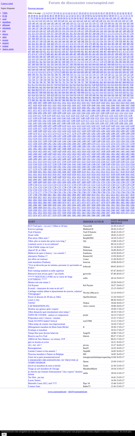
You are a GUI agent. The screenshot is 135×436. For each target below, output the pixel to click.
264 (78, 33)
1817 (127, 195)
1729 (127, 184)
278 (131, 33)
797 (82, 82)
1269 (30, 133)
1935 (59, 210)
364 (33, 44)
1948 (122, 210)
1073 (40, 110)
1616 (113, 172)
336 (33, 41)
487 (75, 54)
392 (33, 46)
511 (59, 56)
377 (82, 44)
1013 (69, 102)
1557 (40, 166)
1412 (83, 149)
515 (75, 56)
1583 (59, 169)
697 (128, 72)
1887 (40, 205)
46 (51, 15)
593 (52, 64)
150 (71, 23)
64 (99, 15)
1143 (59, 118)
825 (82, 85)
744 (94, 77)
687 (90, 72)
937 (82, 95)
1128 (92, 115)
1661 (118, 177)
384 (109, 44)
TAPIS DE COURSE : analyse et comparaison (48, 315)
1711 (40, 184)
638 (116, 67)
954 (41, 97)
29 (109, 13)
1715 (59, 184)
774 (101, 79)
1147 (78, 118)
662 (101, 69)
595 (59, 64)
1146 (73, 118)
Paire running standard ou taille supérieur (46, 270)
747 (105, 77)
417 (128, 46)
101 (95, 18)
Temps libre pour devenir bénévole (43, 333)
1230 (54, 128)
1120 (53, 115)
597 (67, 64)
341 (52, 41)
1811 (98, 195)
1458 (93, 154)
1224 (132, 126)
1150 (92, 118)
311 (44, 38)
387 (120, 44)
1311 (127, 136)
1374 (113, 143)
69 (113, 15)
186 (101, 26)
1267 (127, 131)
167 (29, 26)
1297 (59, 136)
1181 (30, 123)
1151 (97, 118)
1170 (83, 120)
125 (81, 21)
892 (124, 90)
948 (124, 95)
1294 (45, 136)
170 (41, 26)
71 (118, 15)
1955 (49, 213)
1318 (54, 138)
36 (128, 13)
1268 (132, 131)
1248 (35, 131)
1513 (40, 161)
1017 (88, 102)
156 (94, 23)
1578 (35, 169)
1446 (35, 154)
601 (82, 64)
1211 (69, 126)
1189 (68, 123)
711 (75, 74)
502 (131, 54)
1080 (74, 110)
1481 (98, 156)
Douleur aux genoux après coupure (43, 309)
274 (116, 33)
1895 (79, 205)
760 (48, 79)
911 (90, 92)
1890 (54, 205)
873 (52, 90)
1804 (64, 195)
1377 (127, 143)
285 (52, 36)
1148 (83, 118)
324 (94, 38)
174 (56, 26)
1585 (69, 169)
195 (29, 28)
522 (101, 56)
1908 (35, 207)
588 (33, 64)
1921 (98, 207)
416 (124, 46)
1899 (98, 205)
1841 (30, 200)
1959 (69, 213)
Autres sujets (8, 49)
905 (67, 92)
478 (41, 54)
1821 (40, 197)
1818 (132, 195)
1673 (69, 179)
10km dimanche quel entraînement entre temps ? (49, 312)
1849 (69, 200)
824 (78, 85)
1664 (132, 177)
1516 (54, 161)
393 (37, 46)
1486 (122, 156)
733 (52, 77)
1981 (69, 215)
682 (71, 72)
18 (80, 13)
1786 (83, 192)
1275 (59, 133)
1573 (118, 166)
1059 (79, 108)
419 (29, 49)
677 (52, 72)
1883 (127, 202)
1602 (45, 172)
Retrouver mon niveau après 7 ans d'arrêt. (46, 273)
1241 (108, 128)
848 (63, 87)
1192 (83, 123)
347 (75, 41)
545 (82, 59)
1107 (97, 113)
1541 (69, 164)
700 (33, 74)
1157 (126, 118)
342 (56, 41)
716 (94, 74)
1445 (30, 154)
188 (109, 26)
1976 (45, 215)
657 (82, 69)
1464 (122, 154)
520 (94, 56)
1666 (35, 179)
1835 (108, 197)
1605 (59, 172)
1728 (122, 184)
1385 (59, 146)
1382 (45, 146)
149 (67, 23)
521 (97, 56)
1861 (127, 200)
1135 (125, 115)
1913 (59, 207)
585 (128, 62)
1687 (30, 182)
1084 (93, 110)
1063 (98, 108)
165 (128, 23)
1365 (69, 143)
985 (52, 100)
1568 (93, 166)
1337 (40, 141)
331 (120, 38)
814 (41, 85)
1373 (108, 143)
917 (113, 92)
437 (97, 49)
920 (124, 92)
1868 (54, 202)
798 (86, 82)
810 (131, 82)
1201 (126, 123)
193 (128, 26)
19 (82, 13)
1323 (79, 138)
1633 (88, 174)
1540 (64, 164)
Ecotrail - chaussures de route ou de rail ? (46, 288)
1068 (122, 108)
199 (44, 28)
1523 (88, 161)
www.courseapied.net (57, 391)
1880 (113, 202)
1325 (88, 138)
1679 (98, 179)
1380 (35, 146)
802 (101, 82)
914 (101, 92)
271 (105, 33)
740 (78, 77)
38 (29, 15)
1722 (93, 184)
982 (41, 100)
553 (113, 59)
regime (5, 46)
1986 (93, 215)
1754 (35, 189)
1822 (45, 197)
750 (116, 77)
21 (88, 13)
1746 (103, 187)
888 (109, 90)
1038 (83, 105)
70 (116, 15)
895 (29, 92)
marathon (6, 22)
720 (109, 74)
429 (67, 49)
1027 (30, 105)
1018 (93, 102)
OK (4, 434)
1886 (35, 205)
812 (33, 85)
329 (113, 38)
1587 (79, 169)
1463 (118, 154)
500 (124, 54)
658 (86, 69)
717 (97, 74)
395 (44, 46)
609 (113, 64)
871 (44, 90)
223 (29, 31)
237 (82, 31)
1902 (113, 205)
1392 (93, 146)
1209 (59, 126)
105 (110, 18)
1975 (40, 215)
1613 (98, 172)
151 (75, 23)
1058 (74, 108)
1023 (117, 102)
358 (116, 41)
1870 (64, 202)
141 (37, 23)
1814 (113, 195)
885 (97, 90)
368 (48, 44)
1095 (40, 113)
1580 (45, 169)
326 (101, 38)
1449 (49, 154)
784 (33, 82)
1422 (132, 149)
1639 (118, 174)
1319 (59, 138)
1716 (64, 184)
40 (34, 15)
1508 (122, 159)
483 (59, 54)
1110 (112, 113)
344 (63, 41)
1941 (88, 210)
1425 (40, 151)
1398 (122, 146)
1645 (40, 177)
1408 (64, 149)
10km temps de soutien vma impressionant (46, 324)
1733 (40, 187)
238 (86, 31)
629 (82, 67)
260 (63, 33)
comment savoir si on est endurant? (43, 244)
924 (33, 95)
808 (124, 82)
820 (63, 85)
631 (90, 67)
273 (113, 33)
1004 (129, 100)
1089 (118, 110)
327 (105, 38)
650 (56, 69)
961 (67, 97)
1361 (49, 143)
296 (94, 36)
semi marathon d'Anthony (39, 262)
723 (120, 74)
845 (52, 87)
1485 (118, 156)
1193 (87, 123)
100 (92, 18)
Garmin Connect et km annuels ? (42, 351)
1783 (69, 192)
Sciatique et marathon (37, 330)
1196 (102, 123)
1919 (88, 207)
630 (86, 67)
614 (131, 64)
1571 (108, 166)
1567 (88, 166)
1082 (83, 110)
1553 (127, 164)
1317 (49, 138)
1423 (30, 151)
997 (97, 100)
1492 (45, 159)
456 (63, 51)
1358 (35, 143)
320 (78, 38)
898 (41, 92)
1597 (127, 169)
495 (105, 54)
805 (113, 82)
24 (96, 13)
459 (75, 51)
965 (82, 97)
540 (63, 59)
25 (99, 13)
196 (33, 28)
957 (52, 97)
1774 (132, 189)
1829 (79, 197)
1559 (49, 166)
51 (64, 15)
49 (59, 15)
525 (113, 56)
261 (67, 33)
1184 (44, 123)
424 (48, 49)
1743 (88, 187)
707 (59, 74)
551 (105, 59)
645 (37, 69)
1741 (79, 187)
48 (56, 15)
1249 (40, 131)
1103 (78, 113)
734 (56, 77)
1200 (121, 123)
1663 (127, 177)
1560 (54, 166)
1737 (59, 187)
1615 (108, 172)
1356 (132, 141)
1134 (120, 115)
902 (56, 92)
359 (120, 41)
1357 (30, 143)
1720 (83, 184)
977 (128, 97)
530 (131, 56)
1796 (132, 192)
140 (33, 23)
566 (56, 62)
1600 (35, 172)
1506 (113, 159)
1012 (64, 102)
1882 (122, 202)
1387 (69, 146)
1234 (74, 128)
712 (78, 74)
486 (71, 54)
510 (56, 56)
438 (101, 49)
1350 (103, 141)
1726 (113, 184)
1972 (132, 213)
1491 (40, 159)
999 (105, 100)
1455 (79, 154)
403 (75, 46)
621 (52, 67)
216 (109, 28)
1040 (93, 105)
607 (105, 64)
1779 (49, 192)
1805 (69, 195)
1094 (35, 113)
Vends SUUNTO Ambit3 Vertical (42, 321)
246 (116, 31)
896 (33, 92)
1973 (30, 215)
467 (105, 51)
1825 (59, 197)
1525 (98, 161)
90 (64, 18)
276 (124, 33)
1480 (93, 156)
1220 (113, 126)
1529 (117, 161)
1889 (49, 205)
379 (90, 44)
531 (29, 59)
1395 (108, 146)
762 (56, 79)
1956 (54, 213)
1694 (64, 182)
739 (75, 77)
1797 (30, 195)
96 (80, 18)
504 (33, 56)
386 (116, 44)
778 (116, 79)
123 (74, 21)
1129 (97, 115)
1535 (40, 164)
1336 (35, 141)
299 (105, 36)
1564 (74, 166)
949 (128, 95)
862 (116, 87)
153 (82, 23)
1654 (83, 177)
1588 (83, 169)
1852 (83, 200)
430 (71, 49)
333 (128, 38)
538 (56, 59)
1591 (98, 169)
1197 (106, 123)
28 (107, 13)
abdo (4, 37)
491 (90, 54)
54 (72, 15)
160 (109, 23)
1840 (132, 197)
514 (71, 56)
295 (90, 36)
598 (71, 64)
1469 (40, 156)
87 (56, 18)
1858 (113, 200)
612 (124, 64)
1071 (30, 110)
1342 (64, 141)
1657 (98, 177)
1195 (97, 123)
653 (67, 69)
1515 (49, 161)
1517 (59, 161)
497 (113, 54)
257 (52, 33)
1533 (30, 164)
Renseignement (35, 348)
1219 (108, 126)
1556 (35, 166)
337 (37, 41)
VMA (5, 13)
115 (44, 21)
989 (67, 100)
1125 (77, 115)
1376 (122, 143)
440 (109, 49)
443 (120, 49)
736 (63, 77)
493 (97, 54)
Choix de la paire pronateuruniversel (44, 357)
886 (101, 90)
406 (86, 46)
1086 (103, 110)
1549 (108, 164)
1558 (45, 166)
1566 (83, 166)
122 (70, 21)
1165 (59, 120)
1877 (98, 202)
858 (101, 87)
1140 (44, 118)
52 (67, 15)
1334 (132, 138)
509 (52, 56)
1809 (88, 195)
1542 (74, 164)
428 (63, 49)
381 (97, 44)
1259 (88, 131)
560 (33, 62)
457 (67, 51)
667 (120, 69)
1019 (98, 102)
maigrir (5, 43)
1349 (98, 141)
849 (67, 87)
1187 (59, 123)
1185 (49, 123)
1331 (118, 138)
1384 (54, 146)
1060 (83, 108)
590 (41, 64)
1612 (93, 172)
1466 (132, 154)
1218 (103, 126)
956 (48, 97)
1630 (74, 174)
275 (120, 33)
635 (105, 67)
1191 (78, 123)
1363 (59, 143)
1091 (127, 110)
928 (48, 95)
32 (118, 13)
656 (78, 69)
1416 (103, 149)
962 (71, 97)
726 (131, 74)
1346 (83, 141)
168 (33, 26)
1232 (64, 128)
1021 (108, 102)
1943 (98, 210)
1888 (45, 205)
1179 (126, 120)
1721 (88, 184)
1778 (45, 192)
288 (63, 36)
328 (109, 38)
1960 (74, 213)
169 (37, 26)
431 (75, 49)
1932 (45, 210)
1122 (63, 115)
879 (75, 90)
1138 (35, 118)
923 (29, 95)
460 (78, 51)
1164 (54, 120)
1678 (93, 179)
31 (115, 13)
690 (101, 72)
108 (122, 18)
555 (120, 59)
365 (37, 44)
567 (59, 62)
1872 (74, 202)
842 (41, 87)
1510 (132, 159)
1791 (108, 192)
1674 (74, 179)
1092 (132, 110)
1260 (93, 131)
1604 (54, 172)
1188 (63, 123)
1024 (122, 102)
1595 (118, 169)
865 (128, 87)
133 (112, 21)
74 (126, 15)
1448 (45, 154)
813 (37, 85)
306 (131, 36)
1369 (88, 143)
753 (128, 77)
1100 (64, 113)
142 (41, 23)
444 (124, 49)
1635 (98, 174)
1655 (88, 177)
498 (116, 54)
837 (128, 85)
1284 (103, 133)
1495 (59, 159)
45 (48, 15)
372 (63, 44)
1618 (122, 172)
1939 (79, 210)
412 (109, 46)
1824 (54, 197)
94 (75, 18)
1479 (88, 156)
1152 (102, 118)
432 (78, 49)
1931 (40, 210)
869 (37, 90)
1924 (113, 207)
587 (29, 64)
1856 (103, 200)
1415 (98, 149)
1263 (108, 131)
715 (90, 74)
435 (90, 49)
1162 (44, 120)
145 (52, 23)
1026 (132, 102)
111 (29, 21)
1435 (88, 151)
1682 (113, 179)
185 (97, 26)
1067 (118, 108)
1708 (132, 182)
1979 (59, 215)
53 (70, 15)
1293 (40, 136)
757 (37, 79)
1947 (118, 210)
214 (101, 28)
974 (116, 97)
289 (67, 36)
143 (44, 23)
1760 (64, 189)
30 (112, 13)
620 (48, 67)
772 (94, 79)
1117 (39, 115)
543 (75, 59)
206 (71, 28)
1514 (44, 161)
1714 (54, 184)
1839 (127, 197)
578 (101, 62)
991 (75, 100)
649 (52, 69)
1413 (88, 149)
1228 (45, 128)
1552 (122, 164)
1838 (122, 197)
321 (82, 38)
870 (41, 90)
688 (94, 72)
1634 (93, 174)
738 (71, 77)
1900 (103, 205)
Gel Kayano (33, 285)
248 (124, 31)
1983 (79, 215)
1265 (118, 131)
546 (86, 59)
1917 (79, 207)
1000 (109, 100)
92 (70, 18)
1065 (108, 108)
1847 (59, 200)
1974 (35, 215)
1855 (98, 200)
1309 (118, 136)
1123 (68, 115)
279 (29, 36)
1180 (131, 120)
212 (94, 28)
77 (29, 18)
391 (29, 46)
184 (94, 26)
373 (67, 44)
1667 (40, 179)
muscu (5, 34)
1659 (108, 177)
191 (120, 26)
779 (120, 79)
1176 (111, 120)
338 (41, 41)
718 (101, 74)
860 (109, 87)
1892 (64, 205)
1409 (69, 149)
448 (33, 51)
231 (59, 31)
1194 (92, 123)
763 (59, 79)
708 (63, 74)
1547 (98, 164)
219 (120, 28)
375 (75, 44)
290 (71, 36)
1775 (30, 192)
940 (94, 95)
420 (33, 49)
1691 (49, 182)
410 (101, 46)
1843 (40, 200)
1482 (103, 156)
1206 (45, 126)
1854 (93, 200)
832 (109, 85)
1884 (132, 202)
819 (59, 85)
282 (41, 36)
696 (124, 72)
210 (86, 28)
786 (41, 82)
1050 (35, 108)
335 (29, 41)
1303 (88, 136)
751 (120, 77)
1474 (64, 156)
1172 (92, 120)
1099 (59, 113)
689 (97, 72)
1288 (122, 133)
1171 (87, 120)
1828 (74, 197)
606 (101, 64)
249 (128, 31)
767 (75, 79)
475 (29, 54)
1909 (40, 207)
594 (56, 64)
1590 (93, 169)
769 (82, 79)
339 (44, 41)
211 (90, 28)
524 (109, 56)
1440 (113, 151)
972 (109, 97)
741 (82, 77)
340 (48, 41)
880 (78, 90)
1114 (131, 113)
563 (44, 62)
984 (48, 100)
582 (116, 62)
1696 (74, 182)
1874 (83, 202)
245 (113, 31)
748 (109, 77)
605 (97, 64)
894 (131, 90)
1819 (30, 197)
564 (48, 62)
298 (101, 36)
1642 (132, 174)
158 (101, 23)
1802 (54, 195)
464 (94, 51)
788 (48, 82)
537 (52, 59)
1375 (118, 143)
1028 (35, 105)
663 (105, 69)
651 (59, 69)
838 (131, 85)
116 (47, 21)
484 (63, 54)
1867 (49, 202)
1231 (59, 128)
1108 (102, 113)
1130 (101, 115)
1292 (35, 136)
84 (48, 18)
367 (44, 44)
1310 (122, 136)
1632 (83, 174)
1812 (103, 195)
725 (128, 74)
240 (94, 31)
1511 (30, 161)
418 (131, 46)
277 (128, 33)
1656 (93, 177)
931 (59, 95)
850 (71, 87)
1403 (40, 149)
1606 (64, 172)
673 (37, 72)
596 (63, 64)
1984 (83, 215)
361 (128, 41)
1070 (132, 108)
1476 (74, 156)
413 (113, 46)
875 (59, 90)
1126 (82, 115)
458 (71, 51)
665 (113, 69)
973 (113, 97)
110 (129, 18)
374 (71, 44)
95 (78, 18)
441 (113, 49)
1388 (74, 146)
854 (86, 87)
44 (45, 15)
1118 (44, 115)
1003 (124, 100)
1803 (59, 195)
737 (67, 77)
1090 (122, 110)
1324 (83, 138)
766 (71, 79)
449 (37, 51)
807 (120, 82)
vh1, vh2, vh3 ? (35, 345)
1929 (30, 210)
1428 (54, 151)
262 (71, 33)
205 (67, 28)
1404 (45, 149)
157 (97, 23)
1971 (127, 213)
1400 (132, 146)
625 (67, 67)
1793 (118, 192)
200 (48, 28)
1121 (58, 115)
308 (33, 38)
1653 (79, 177)
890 (116, 90)
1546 (93, 164)
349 (82, 41)
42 (40, 15)
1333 (127, 138)
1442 (122, 151)
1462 (113, 154)
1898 (93, 205)
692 (109, 72)
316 (63, 38)
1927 (127, 207)
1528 (113, 161)
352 (94, 41)
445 (128, 49)
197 (37, 28)
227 (44, 31)
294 (86, 36)
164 (124, 23)
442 (116, 49)
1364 (64, 143)
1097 (49, 113)
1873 (79, 202)
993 (82, 100)
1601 (40, 172)
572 (78, 62)
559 (29, 62)
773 (97, 79)
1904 (122, 205)
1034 (64, 105)
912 (94, 92)
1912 (54, 207)
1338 (45, 141)
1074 (45, 110)
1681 (108, 179)
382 (101, 44)
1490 (35, 159)
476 (33, 54)
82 (42, 18)
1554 (132, 164)
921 (128, 92)
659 (90, 69)
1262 (103, 131)
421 (37, 49)
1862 (132, 200)
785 (37, 82)
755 (29, 79)
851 (75, 87)
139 (29, 23)
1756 (45, 189)
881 (82, 90)
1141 (49, 118)
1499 (79, 159)
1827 (69, 197)
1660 (113, 177)
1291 (30, 136)
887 (105, 90)
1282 (93, 133)
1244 (122, 128)
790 (56, 82)
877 (67, 90)
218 (116, 28)
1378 (132, 143)
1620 (132, 172)
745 (97, 77)
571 (75, 62)
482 (56, 54)
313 (52, 38)
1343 (69, 141)
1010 (54, 102)
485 (67, 54)
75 (129, 15)
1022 (113, 102)
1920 (93, 207)
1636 (103, 174)
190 (116, 26)
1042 (103, 105)
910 (86, 92)
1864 (35, 202)
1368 (83, 143)
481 (52, 54)
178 (71, 26)
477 (37, 54)
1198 (111, 123)
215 (105, 28)
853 (82, 87)
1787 (88, 192)
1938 (74, 210)
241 (97, 31)
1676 (83, 179)
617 (37, 67)
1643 (30, 177)
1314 (35, 138)
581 (113, 62)
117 (51, 21)
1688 (35, 182)
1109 (107, 113)
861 (113, 87)
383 (105, 44)
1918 (83, 207)
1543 (79, 164)
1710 (35, 184)
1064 (103, 108)
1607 (69, 172)
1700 (93, 182)
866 (131, 87)
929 (52, 95)
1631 (79, 174)
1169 (78, 120)
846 (56, 87)
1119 (49, 115)
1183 (39, 123)
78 (32, 18)
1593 (108, 169)
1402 (35, 149)
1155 (116, 118)
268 (94, 33)
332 (124, 38)
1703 (108, 182)
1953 (40, 213)
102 (99, 18)
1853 (88, 200)
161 (113, 23)
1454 (74, 154)
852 (78, 87)
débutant (6, 25)
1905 (127, 205)
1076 (54, 110)
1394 (103, 146)
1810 (93, 195)
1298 (64, 136)
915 (105, 92)
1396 (113, 146)
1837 (118, 197)
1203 (30, 126)
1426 (45, 151)
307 (29, 38)
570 (71, 62)
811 (29, 85)
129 (97, 21)
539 (59, 59)
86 (53, 18)
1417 (108, 149)
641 (128, 67)
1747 (108, 187)
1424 (35, 151)
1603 (49, 172)
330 (116, 38)
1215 (88, 126)
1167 (68, 120)
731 (44, 77)
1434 (83, 151)
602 (86, 64)
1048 (132, 105)
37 (131, 13)
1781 (59, 192)
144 (48, 23)
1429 (59, 151)
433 (82, 49)
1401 (30, 149)
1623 (40, 174)
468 (109, 51)
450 (41, 51)
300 (109, 36)
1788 (93, 192)
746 (101, 77)
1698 (83, 182)
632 (94, 67)
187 (105, 26)
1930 (35, 210)
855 (90, 87)
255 (44, 33)
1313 (30, 138)
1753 (30, 189)
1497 (69, 159)
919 (120, 92)
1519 (69, 161)
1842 (35, 200)
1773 (127, 189)
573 (82, 62)
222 (131, 28)
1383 (49, 146)
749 (113, 77)
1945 (108, 210)
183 (90, 26)
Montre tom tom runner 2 (39, 282)
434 (86, 49)
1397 (118, 146)
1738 (64, 187)
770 (86, 79)
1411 (79, 149)
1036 (74, 105)
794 (71, 82)
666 (116, 69)
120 (62, 21)
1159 (30, 120)
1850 (74, 200)
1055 (59, 108)
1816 (122, 195)
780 (124, 79)
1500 (83, 159)
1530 (122, 161)
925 (37, 95)
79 (34, 18)
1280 (83, 133)
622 (56, 67)
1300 (74, 136)
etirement (6, 28)
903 (59, 92)
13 (66, 13)
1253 (59, 131)
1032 (54, 105)
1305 (98, 136)
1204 (35, 126)
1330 (113, 138)
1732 (35, 187)
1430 (64, 151)
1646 (45, 177)
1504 (103, 159)
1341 (59, 141)
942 (101, 95)
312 (48, 38)
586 (131, 62)
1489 (30, 159)
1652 (74, 177)
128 (93, 21)
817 (52, 85)
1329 (108, 138)
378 (86, 44)
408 (94, 46)
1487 (127, 156)
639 (120, 67)
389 (128, 44)
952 (33, 97)
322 (86, 38)
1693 (59, 182)
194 (131, 26)
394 (41, 46)
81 (40, 18)
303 (120, 36)
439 (105, 49)
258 (56, 33)
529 (128, 56)
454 (56, 51)
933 (67, 95)
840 (33, 87)
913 (97, 92)
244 (109, 31)
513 (67, 56)
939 (90, 95)
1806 (74, 195)
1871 (69, 202)
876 (63, 90)
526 (116, 56)
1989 (108, 215)
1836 (113, 197)
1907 (30, 207)
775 (105, 79)
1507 (118, 159)
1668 (45, 179)
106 (114, 18)
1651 (69, 177)
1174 (102, 120)
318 (71, 38)
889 (113, 90)
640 (124, 67)
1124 (73, 115)
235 (75, 31)
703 (44, 74)
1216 (93, 126)
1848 (64, 200)
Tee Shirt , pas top (36, 377)
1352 (113, 141)
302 (116, 36)
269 (97, 33)
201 (52, 28)
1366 (74, 143)
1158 (131, 118)
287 (59, 36)
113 (36, 21)
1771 (118, 189)
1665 (30, 179)
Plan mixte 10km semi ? (38, 238)
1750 (122, 187)
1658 (103, 177)
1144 (63, 118)
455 (59, 51)
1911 (49, 207)
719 (105, 74)
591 (44, 64)
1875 (88, 202)
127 (89, 21)
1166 (63, 120)
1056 (64, 108)
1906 (132, 205)
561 (37, 62)
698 (131, 72)
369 (52, 44)
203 (59, 28)
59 (86, 15)
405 (82, 46)
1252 (54, 131)
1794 (122, 192)
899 (44, 92)
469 (113, 51)
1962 (83, 213)
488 (78, 54)
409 (97, 46)
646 (41, 69)
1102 (74, 113)
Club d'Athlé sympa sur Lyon (41, 247)
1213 (79, 126)
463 (90, 51)
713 (82, 74)
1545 (88, 164)
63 (97, 15)
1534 (35, 164)
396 (48, 46)
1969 (118, 213)
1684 (122, 179)
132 (108, 21)
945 (113, 95)
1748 (113, 187)
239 (90, 31)
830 (101, 85)
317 (67, 38)
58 (83, 15)
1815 (117, 195)
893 (128, 90)
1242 (113, 128)
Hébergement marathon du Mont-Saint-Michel (48, 327)
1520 (74, 161)
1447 (40, 154)
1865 (40, 202)
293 (82, 36)
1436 (93, 151)
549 (97, 59)
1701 (98, 182)
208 (78, 28)
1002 (119, 100)
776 (109, 79)
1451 (59, 154)
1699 (88, 182)
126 (85, 21)
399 (59, 46)
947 (120, 95)
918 (116, 92)
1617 (117, 172)
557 (128, 59)
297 (97, 36)
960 (63, 97)
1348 (93, 141)
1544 (83, 164)
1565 (79, 166)
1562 (64, 166)
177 (67, 26)
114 (40, 21)
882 (86, 90)
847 (59, 87)
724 (124, 74)
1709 (30, 184)
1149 (87, 118)
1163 (49, 120)
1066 (113, 108)
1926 (122, 207)
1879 (108, 202)
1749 (118, 187)
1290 (132, 133)
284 (48, 36)
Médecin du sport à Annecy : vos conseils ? (47, 253)
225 (37, 31)
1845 (49, 200)
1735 (49, 187)
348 (78, 41)
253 (37, 33)
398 (56, 46)
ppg (4, 31)
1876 (93, 202)
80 (37, 18)
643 (29, 69)
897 (37, 92)
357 (113, 41)
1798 (35, 195)
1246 (132, 128)
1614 (103, 172)
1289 (127, 133)
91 (67, 18)
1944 (103, 210)
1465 (127, 154)
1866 (45, 202)
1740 (74, 187)
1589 (88, 169)
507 (44, 56)
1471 (49, 156)
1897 (88, 205)
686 (86, 72)
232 (63, 31)
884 (94, 90)
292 (78, 36)
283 (44, 36)
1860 (122, 200)
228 (48, 31)
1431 (69, 151)
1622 (35, 174)
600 (78, 64)
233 (67, 31)
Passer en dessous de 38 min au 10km (44, 297)
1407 (59, 149)
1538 (54, 164)
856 (94, 87)
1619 (127, 172)
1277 (69, 133)
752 (124, 77)
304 (124, 36)
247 (120, 31)
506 (41, 56)
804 (109, 82)
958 (56, 97)
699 (29, 74)
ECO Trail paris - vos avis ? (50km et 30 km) (47, 226)
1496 (64, 159)
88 (59, 18)
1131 (106, 115)
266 (86, 33)
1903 (118, 205)
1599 (30, 172)
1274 (54, 133)
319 (75, 38)
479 (44, 54)
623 (59, 67)
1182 (35, 123)
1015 (79, 102)
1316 (45, 138)
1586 (74, 169)
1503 (98, 159)
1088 (113, 110)
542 (71, 59)
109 (125, 18)
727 (29, 77)
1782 (64, 192)
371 (59, 44)
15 (72, 13)
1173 (97, 120)
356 (109, 41)
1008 (45, 102)
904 (63, 92)
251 (29, 33)
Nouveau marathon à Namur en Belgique (46, 354)
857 (97, 87)
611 (120, 64)
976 (124, 97)
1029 (40, 105)
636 (109, 67)
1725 (108, 184)
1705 (118, 182)
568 (63, 62)
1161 (39, 120)
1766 (93, 189)
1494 (54, 159)
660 (94, 69)
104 (107, 18)
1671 (59, 179)
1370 (93, 143)
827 (90, 85)
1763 (79, 189)
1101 (69, 113)
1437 (98, 151)
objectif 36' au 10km (37, 250)
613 (128, 64)
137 (127, 21)
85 (51, 18)
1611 (88, 172)
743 (90, 77)
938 (86, 95)
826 (86, 85)
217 (113, 28)
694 (116, 72)
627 (75, 67)
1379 (30, 146)
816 (48, 85)
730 (41, 77)
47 (53, 15)
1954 (45, 213)
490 (86, 54)
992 (78, 100)
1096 (45, 113)
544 (78, 59)
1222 (122, 126)
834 (116, 85)
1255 (69, 131)
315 (59, 38)
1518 (64, 161)
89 (61, 18)
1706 (122, 182)
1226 (35, 128)
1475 (69, 156)
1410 (74, 149)
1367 (79, 143)
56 (78, 15)
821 (67, 85)
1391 (88, 146)
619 (44, 67)
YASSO (31, 303)
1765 (88, 189)
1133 (116, 115)
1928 (132, 207)
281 (37, 36)
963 (75, 97)
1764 (83, 189)
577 (97, 62)
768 (78, 79)
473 (128, 51)
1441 (118, 151)
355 (105, 41)
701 (37, 74)
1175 (106, 120)
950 (131, 95)
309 (37, 38)
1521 (79, 161)
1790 (103, 192)
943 (105, 95)
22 (90, 13)
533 (37, 59)
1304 (93, 136)
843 (44, 87)
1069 (127, 108)
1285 (108, 133)
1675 (79, 179)
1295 (49, 136)
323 (90, 38)
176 (63, 26)
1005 (30, 102)
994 (86, 100)
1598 (132, 169)
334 (131, 38)
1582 (54, 169)
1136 (130, 115)
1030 (45, 105)
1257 (79, 131)
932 (63, 95)
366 (41, 44)
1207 (49, 126)
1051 (40, 108)
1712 (44, 184)
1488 (132, 156)
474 (131, 51)
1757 (49, 189)
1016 (83, 102)
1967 (108, 213)
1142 (54, 118)
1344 (74, 141)
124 (78, 21)
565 (52, 62)
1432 (74, 151)
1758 (54, 189)
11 (61, 13)
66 (105, 15)
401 (67, 46)
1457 (88, 154)
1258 (83, 131)
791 (59, 82)
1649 (59, 177)
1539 (59, 164)
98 (86, 18)
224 (33, 31)
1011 (59, 102)
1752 (132, 187)
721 (113, 74)
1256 (74, 131)
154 (86, 23)
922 (131, 92)
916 (109, 92)
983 (44, 100)
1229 (49, 128)
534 (41, 59)
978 (131, 97)
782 (131, 79)
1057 (69, 108)
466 (101, 51)
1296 (54, 136)
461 (82, 51)
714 (86, 74)
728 (33, 77)
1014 (74, 102)
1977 (49, 215)
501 (128, 54)
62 (94, 15)
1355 (127, 141)
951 (29, 97)
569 (67, 62)
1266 (122, 131)
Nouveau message (36, 8)
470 (116, 51)
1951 (30, 213)
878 (71, 90)
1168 (73, 120)
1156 (121, 118)
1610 (83, 172)
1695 (69, 182)
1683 (118, 179)
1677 (88, 179)
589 (37, 64)
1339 (49, 141)
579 (105, 62)
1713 (49, 184)
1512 (35, 161)
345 (67, 41)
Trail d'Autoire (34, 232)
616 (33, 67)
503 (29, 56)
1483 (108, 156)
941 (97, 95)
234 (71, 31)
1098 (54, 113)
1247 (30, 131)
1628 (64, 174)
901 (52, 92)
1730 (132, 184)
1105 (88, 113)
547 (90, 59)
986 (56, 100)
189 (113, 26)
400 (63, 46)
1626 (54, 174)
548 (94, 59)
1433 (79, 151)
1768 (103, 189)
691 (105, 72)
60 (88, 15)
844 (48, 87)
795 (75, 82)
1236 (83, 128)
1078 (64, 110)
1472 (54, 156)
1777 (40, 192)
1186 (54, 123)
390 (131, 44)
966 (86, 97)
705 (52, 74)
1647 (49, 177)
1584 (64, 169)
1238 (93, 128)
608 (109, 64)
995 (90, 100)
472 (124, 51)
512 (63, 56)
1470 (45, 156)
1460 (103, 154)
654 (71, 69)
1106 (93, 113)
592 (48, 64)
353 (97, 41)
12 (63, 13)
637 (113, 67)
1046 (122, 105)
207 (75, 28)
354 (101, 41)
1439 (108, 151)
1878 (103, 202)
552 (109, 59)
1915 (69, 207)
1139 (39, 118)
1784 (74, 192)
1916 (74, 207)
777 (113, 79)
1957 (59, 213)
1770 (113, 189)
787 (44, 82)
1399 (127, 146)
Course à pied (7, 3)
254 (41, 33)
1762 (74, 189)
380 (94, 44)
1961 (79, 213)
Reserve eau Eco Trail (37, 336)
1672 (64, 179)
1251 (49, 131)
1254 (64, 131)
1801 (49, 195)
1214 (83, 126)
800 (94, 82)
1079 (69, 110)
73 (124, 15)
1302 (83, 136)
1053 (49, 108)
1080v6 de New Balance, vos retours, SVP (46, 339)
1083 (88, 110)
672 (33, 72)
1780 (54, 192)
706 (56, 74)
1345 (79, 141)
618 (41, 67)
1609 (79, 172)
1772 (122, 189)
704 (48, 74)
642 (131, 67)
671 (29, 72)
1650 (64, 177)
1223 (127, 126)
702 (41, 74)
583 (120, 62)
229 (52, 31)
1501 (88, 159)
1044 (113, 105)
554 (116, 59)
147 (59, 23)
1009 (49, 102)
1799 (40, 195)
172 (48, 26)
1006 (35, 102)
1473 (59, 156)
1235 (79, 128)
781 (128, 79)
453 (52, 51)
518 (86, 56)
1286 (113, 133)
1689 (40, 182)
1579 (40, 169)
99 (88, 18)
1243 (118, 128)
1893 (69, 205)
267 (90, 33)
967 (90, 97)
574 (86, 62)
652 (63, 69)
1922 (103, 207)
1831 (88, 197)
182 (86, 26)
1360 (45, 143)
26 (101, 13)
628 (78, 67)
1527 (108, 161)
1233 (69, 128)
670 (131, 69)
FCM (4, 16)
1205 (40, 126)
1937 (69, 210)
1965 (98, 213)
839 (29, 87)
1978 (54, 215)
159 (105, 23)
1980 (64, 215)
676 (48, 72)
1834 (103, 197)
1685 (127, 179)
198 (41, 28)
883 (90, 90)
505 (37, 56)
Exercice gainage (35, 229)
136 (123, 21)
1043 (108, 105)
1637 (108, 174)
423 (44, 49)
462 (86, 51)
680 (63, 72)
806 (116, 82)
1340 (54, 141)
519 (90, 56)
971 (105, 97)
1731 (30, 187)
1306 (103, 136)
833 (113, 85)
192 (124, 26)
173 (52, 26)
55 (75, 15)
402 (71, 46)
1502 (93, 159)
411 (105, 46)
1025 (127, 102)
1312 (132, 136)
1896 (83, 205)
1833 (98, 197)
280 (33, 36)
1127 (87, 115)
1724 (103, 184)
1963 (88, 213)
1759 (59, 189)
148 (63, 23)
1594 (113, 169)
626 (71, 67)
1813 (108, 195)
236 (78, 31)
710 (71, 74)
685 (82, 72)
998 (101, 100)
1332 (122, 138)
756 (33, 79)
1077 (59, 110)
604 (94, 64)
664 (109, 69)
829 (97, 85)
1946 (113, 210)
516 (78, 56)
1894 (74, 205)
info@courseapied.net (77, 391)
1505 (108, 159)
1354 (122, 141)
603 (90, 64)
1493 (49, 159)
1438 (103, 151)
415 (120, 46)
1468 (35, 156)
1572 (113, 166)
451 (44, 51)
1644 (35, 177)
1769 (108, 189)
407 (90, 46)
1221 (117, 126)
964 (78, 97)
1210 (64, 126)
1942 (93, 210)
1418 (113, 149)
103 (103, 18)
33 (120, 13)
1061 (88, 108)
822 (71, 85)
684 (78, 72)
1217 (98, 126)
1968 (113, 213)
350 (86, 41)
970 (101, 97)
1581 (49, 169)
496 (109, 54)
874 (56, 90)
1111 (117, 113)
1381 (40, 146)
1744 (93, 187)
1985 (88, 215)
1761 (69, 189)
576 (94, 62)
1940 (83, 210)
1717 (69, 184)
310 (41, 38)
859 (105, 87)
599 (75, 64)
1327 (98, 138)
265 (82, 33)
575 (90, 62)
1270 (35, 133)
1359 (40, 143)
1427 (49, 151)
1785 (79, 192)
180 (78, 26)
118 (55, 21)
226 (41, 31)
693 (113, 72)
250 (131, 31)
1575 (127, 166)
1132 (111, 115)
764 (63, 79)
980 (33, 100)
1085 (98, 110)
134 (116, 21)
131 (104, 21)
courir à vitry (34, 300)
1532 (132, 161)
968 (94, 97)
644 (33, 69)
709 (67, 74)
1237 (88, 128)
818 (56, 85)
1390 (83, 146)
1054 (54, 108)
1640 (122, 174)
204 (63, 28)
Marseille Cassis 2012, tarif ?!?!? (42, 383)
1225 (30, 128)
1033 (59, 105)
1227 (40, 128)
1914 (64, 207)
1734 (45, 187)
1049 (30, 108)
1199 (116, 123)
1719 (79, 184)
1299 (69, 136)
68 (110, 15)
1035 (69, 105)
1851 (79, 200)
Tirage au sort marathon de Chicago (43, 368)
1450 (54, 154)
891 (120, 90)
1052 (45, 108)
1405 (49, 149)
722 (116, 74)
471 (120, 51)
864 (124, 87)
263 (75, 33)
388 (124, 44)
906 (71, 92)
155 (90, 23)
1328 (103, 138)
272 (109, 33)
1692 (54, 182)
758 (41, 79)
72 (121, 15)
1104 (83, 113)
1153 (106, 118)
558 (131, 59)
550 (101, 59)
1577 (30, 169)
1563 (69, 166)
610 (116, 64)
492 (94, 54)
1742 (83, 187)
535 (44, 59)
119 (59, 21)
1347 (88, 141)
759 (44, 79)
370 (56, 44)
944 (109, 95)
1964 (93, 213)
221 (128, 28)
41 (37, 15)
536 (48, 59)
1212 (74, 126)
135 (119, 21)
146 (56, 23)
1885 (30, 205)
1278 (74, 133)
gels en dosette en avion (38, 342)
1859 (118, 200)
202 (56, 28)
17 (77, 13)
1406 (54, 149)
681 (67, 72)
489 (82, 54)
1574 (122, 166)
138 (131, 21)
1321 (69, 138)
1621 (30, 174)
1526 (103, 161)
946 (116, 95)
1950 (132, 210)
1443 (127, 151)
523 (105, 56)
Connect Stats (34, 386)
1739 (69, 187)
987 (59, 100)
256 (48, 33)
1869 (59, 202)
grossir (5, 40)
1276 (64, 133)
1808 (83, 195)
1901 (108, 205)
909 (82, 92)
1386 (64, 146)
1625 (49, 174)
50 (61, 15)
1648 (54, 177)
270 (101, 33)
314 (56, 38)
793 (67, 82)
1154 (111, 118)
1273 (49, 133)
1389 (79, 146)
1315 (40, 138)
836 (124, 85)
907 (75, 92)
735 (59, 77)
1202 (131, 123)
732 (48, 77)
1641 (127, 174)
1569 (98, 166)
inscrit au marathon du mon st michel (44, 365)
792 (63, 82)
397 (52, 46)
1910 (45, 207)
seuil (4, 19)
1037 (79, 105)
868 (33, 90)
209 (82, 28)
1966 (103, 213)
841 (37, 87)
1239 (98, 128)
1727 (117, 184)
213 (97, 28)
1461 (108, 154)
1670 (54, 179)
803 (105, 82)
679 (59, 72)
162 (116, 23)
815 (44, 85)
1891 (59, 205)
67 (107, 15)
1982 (74, 215)
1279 (79, 133)
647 (44, 69)
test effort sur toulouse (38, 259)
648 (48, 69)
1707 (127, 182)
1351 (108, 141)
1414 (93, 149)
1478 (83, 156)
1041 (98, 105)
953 (37, 97)
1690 (45, 182)
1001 (114, 100)
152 (78, 23)
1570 (103, 166)
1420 (122, 149)
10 (58, 13)
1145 (68, 118)
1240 (103, 128)
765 (67, 79)
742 (86, 77)
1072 (35, 110)
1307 (108, 136)
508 (48, 56)
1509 (127, 159)
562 (41, 62)
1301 (79, 136)
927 (44, 95)
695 (120, 72)
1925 (117, 207)
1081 (79, 110)
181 (82, 26)
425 (52, 49)
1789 (98, 192)
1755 (40, 189)
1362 (54, 143)
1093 (30, 113)
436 (94, 49)
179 (75, 26)
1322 (74, 138)
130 (100, 21)
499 (120, 54)
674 (41, 72)
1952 (35, 213)
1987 (98, 215)
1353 (118, 141)
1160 (35, 120)
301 (113, 36)
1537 (49, 164)
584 (124, 62)
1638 (113, 174)
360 (124, 41)
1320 (64, 138)
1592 (103, 169)
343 (59, 41)
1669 (49, 179)
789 (52, 82)
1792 (113, 192)
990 (71, 100)
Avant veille (33, 235)
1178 (121, 120)
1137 (30, 118)
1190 (73, 123)
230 (56, 31)
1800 (45, 195)
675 (44, 72)
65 (102, 15)
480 (48, 54)
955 (44, 97)
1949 (127, 210)
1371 (98, 143)
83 (45, 18)
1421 (127, 149)
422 (41, 49)
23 (93, 13)
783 (29, 82)
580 (109, 62)
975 (120, 97)
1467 (30, 156)
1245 (127, 128)
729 (37, 77)
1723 (98, 184)
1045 (118, 105)
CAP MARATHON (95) (38, 306)
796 (78, 82)
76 (132, 15)
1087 (108, 110)
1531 (127, 161)
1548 (103, 164)
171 (44, 26)
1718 (74, 184)
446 (131, 49)
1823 (49, 197)
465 (97, 51)
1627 (59, 174)
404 (78, 46)
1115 (30, 115)
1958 (64, 213)
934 (71, 95)
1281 (88, 133)
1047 (127, 105)
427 (59, 49)
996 (94, 100)
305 (128, 36)
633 (97, 67)
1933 (49, 210)
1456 (83, 154)
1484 (113, 156)
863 (120, 87)
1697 (79, 182)
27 (104, 13)
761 (52, 79)
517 (82, 56)
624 (63, 67)
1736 (54, 187)
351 (90, 41)
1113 (126, 113)
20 (85, 13)
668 (124, 69)
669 (128, 69)
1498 (74, 159)
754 (131, 77)
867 (29, 90)
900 (48, 92)
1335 (30, 141)
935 (75, 95)
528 (124, 56)
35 (126, 13)
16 (74, 13)
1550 (113, 164)
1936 (64, 210)
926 (41, 95)
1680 (103, 179)
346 (71, 41)
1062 (93, 108)
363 (29, 44)
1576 (132, 166)
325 (97, 38)
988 (63, 100)
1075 (49, 110)
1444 (132, 151)
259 (59, 33)
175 (59, 26)
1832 (93, 197)
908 (78, 92)
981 (37, 100)
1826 (64, 197)
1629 (69, 174)
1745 (98, 187)
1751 (127, 187)
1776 (35, 192)
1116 (35, 115)
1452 (64, 154)
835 (120, 85)
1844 (45, 200)
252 (33, 33)
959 (59, 97)
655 (75, 69)
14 (69, 13)
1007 (40, 102)
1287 (118, 133)
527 (120, 56)
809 (128, 82)
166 (131, 23)
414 (116, 46)
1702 (103, 182)
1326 (93, 138)
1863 (30, 202)
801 (97, 82)
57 (80, 15)
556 (124, 59)
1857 (108, 200)
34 (123, 13)
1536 (45, 164)
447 (29, 51)
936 (78, 95)
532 (33, 59)
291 (75, 36)
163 (120, 23)
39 (32, 15)
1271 (40, 133)
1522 (83, 161)
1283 (98, 133)
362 (131, 41)
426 (56, 49)
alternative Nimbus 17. (38, 256)
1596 (122, 169)
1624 (45, 174)
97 (83, 18)
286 (56, 36)
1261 (98, 131)
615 (29, 67)
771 (90, 79)
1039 (88, 105)
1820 (35, 197)
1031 (49, 105)
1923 (108, 207)
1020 (103, 102)
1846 (54, 200)
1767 (98, 189)
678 (56, 72)
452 (48, 51)
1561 (59, 166)
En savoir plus (125, 431)
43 (42, 15)
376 (78, 44)
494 (101, 54)
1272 (45, 133)
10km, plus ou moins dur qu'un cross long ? (47, 241)
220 (124, 28)
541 (67, 59)
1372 (103, 143)
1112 (121, 113)
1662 (122, 177)
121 (66, 21)
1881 (118, 202)
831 (105, 85)
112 (33, 21)
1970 (122, 213)
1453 (69, 154)
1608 (74, 172)
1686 (132, 179)
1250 (45, 131)
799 (90, 82)
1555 (30, 166)
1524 (93, 161)
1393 (98, 146)
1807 (79, 195)
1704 (113, 182)
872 (48, 90)
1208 (54, 126)
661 (97, 69)
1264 (113, 131)
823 (75, 85)
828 (94, 85)
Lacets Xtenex (34, 380)
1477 (79, 156)
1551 (118, 164)
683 (75, 72)
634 (101, 67)
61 (91, 15)
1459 (98, 154)
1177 (116, 120)
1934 (54, 210)
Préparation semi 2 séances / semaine (44, 318)
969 (97, 97)
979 (29, 100)
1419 (117, 149)
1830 (83, 197)
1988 (103, 215)
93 (72, 18)
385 (113, 44)
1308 (113, 136)
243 (105, 31)
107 (118, 18)
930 (56, 95)
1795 (127, 192)
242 (101, 31)
